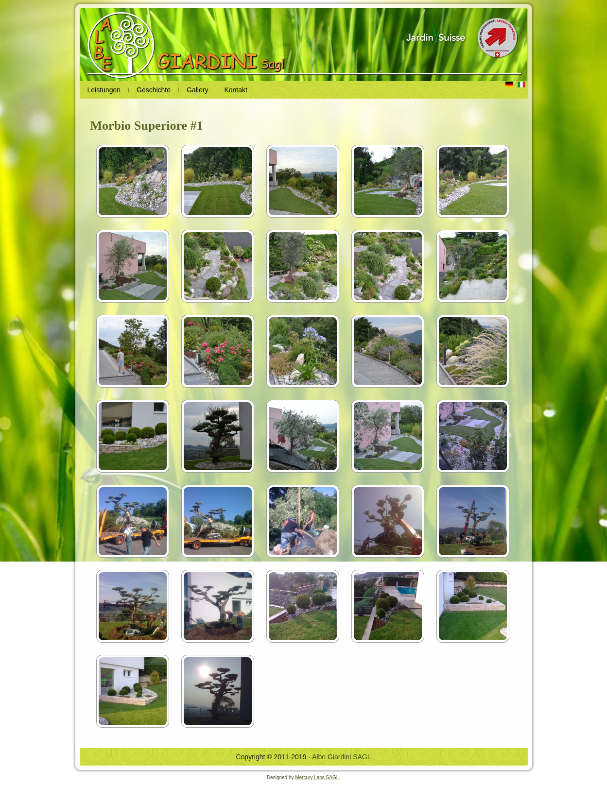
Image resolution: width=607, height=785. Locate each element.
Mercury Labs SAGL (317, 777)
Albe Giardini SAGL (341, 757)
